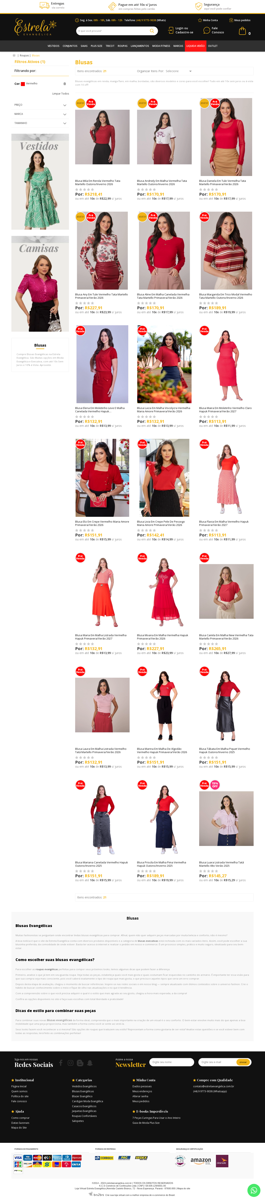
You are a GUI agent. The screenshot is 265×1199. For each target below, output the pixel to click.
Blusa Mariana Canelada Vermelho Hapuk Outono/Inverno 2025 (101, 864)
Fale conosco (19, 1101)
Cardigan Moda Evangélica (87, 1101)
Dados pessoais (142, 1086)
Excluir (65, 83)
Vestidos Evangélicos (84, 1086)
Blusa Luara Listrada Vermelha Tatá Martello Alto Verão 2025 (221, 864)
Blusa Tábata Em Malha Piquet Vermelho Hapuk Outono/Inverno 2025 (224, 750)
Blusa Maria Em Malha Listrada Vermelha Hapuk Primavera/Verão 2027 (100, 636)
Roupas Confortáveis (84, 1116)
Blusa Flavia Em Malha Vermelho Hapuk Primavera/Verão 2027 (224, 523)
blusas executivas (148, 940)
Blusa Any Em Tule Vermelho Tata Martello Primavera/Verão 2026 (101, 296)
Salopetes (78, 1121)
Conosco (218, 30)
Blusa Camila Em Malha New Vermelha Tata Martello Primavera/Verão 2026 (226, 636)
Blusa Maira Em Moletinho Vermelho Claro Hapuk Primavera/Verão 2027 (225, 409)
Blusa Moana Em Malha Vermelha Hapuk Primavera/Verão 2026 (162, 636)
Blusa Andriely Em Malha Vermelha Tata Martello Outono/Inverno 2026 (162, 182)
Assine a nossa (124, 1059)
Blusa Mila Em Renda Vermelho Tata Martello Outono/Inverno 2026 (97, 182)
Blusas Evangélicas (83, 1091)
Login (179, 28)
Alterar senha (140, 1096)
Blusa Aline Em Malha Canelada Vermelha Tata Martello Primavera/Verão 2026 (163, 296)
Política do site (20, 1096)
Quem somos (19, 1091)
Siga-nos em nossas (26, 1059)
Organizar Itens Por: (150, 71)
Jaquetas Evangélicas (84, 1111)
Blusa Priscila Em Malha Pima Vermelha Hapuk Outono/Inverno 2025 (161, 864)
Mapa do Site (19, 1127)
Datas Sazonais (20, 1123)
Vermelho (23, 84)
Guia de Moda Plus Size (146, 1123)
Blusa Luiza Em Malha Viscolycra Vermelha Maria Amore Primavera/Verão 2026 (163, 409)
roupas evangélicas (47, 969)
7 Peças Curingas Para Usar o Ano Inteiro (156, 1118)
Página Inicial (18, 1086)
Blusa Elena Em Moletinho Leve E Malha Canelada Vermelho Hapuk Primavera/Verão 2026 (100, 411)
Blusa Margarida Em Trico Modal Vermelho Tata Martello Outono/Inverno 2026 (225, 296)
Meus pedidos (242, 20)
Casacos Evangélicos (84, 1106)
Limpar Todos (60, 93)
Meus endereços (142, 1091)
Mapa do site (183, 1188)
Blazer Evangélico (82, 1096)
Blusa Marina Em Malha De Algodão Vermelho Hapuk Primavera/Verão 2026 (162, 750)
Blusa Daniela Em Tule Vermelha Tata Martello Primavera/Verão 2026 (222, 182)
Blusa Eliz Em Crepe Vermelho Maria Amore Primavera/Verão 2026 (102, 523)
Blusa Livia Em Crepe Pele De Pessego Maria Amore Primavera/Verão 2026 (161, 523)
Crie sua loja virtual (115, 1195)
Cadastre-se (184, 32)
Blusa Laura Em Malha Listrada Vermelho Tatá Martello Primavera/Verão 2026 (100, 750)
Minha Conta (210, 20)
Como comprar (20, 1118)
